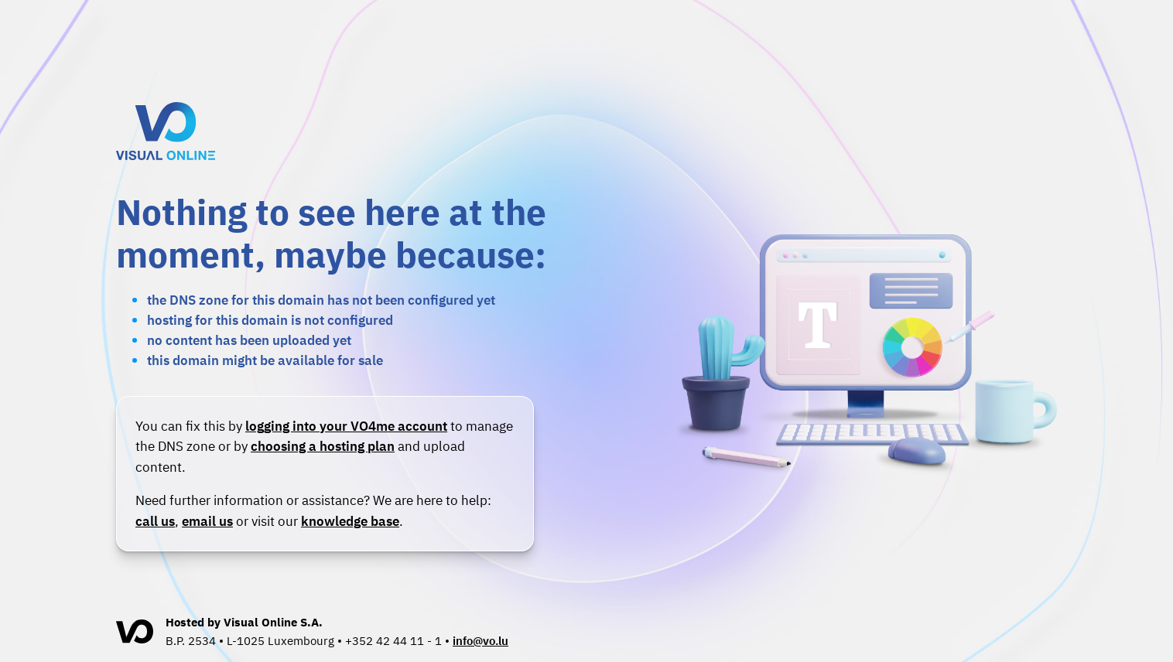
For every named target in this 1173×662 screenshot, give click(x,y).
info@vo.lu (480, 640)
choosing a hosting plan (323, 446)
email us (207, 521)
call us (155, 521)
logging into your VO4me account (346, 426)
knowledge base (350, 521)
